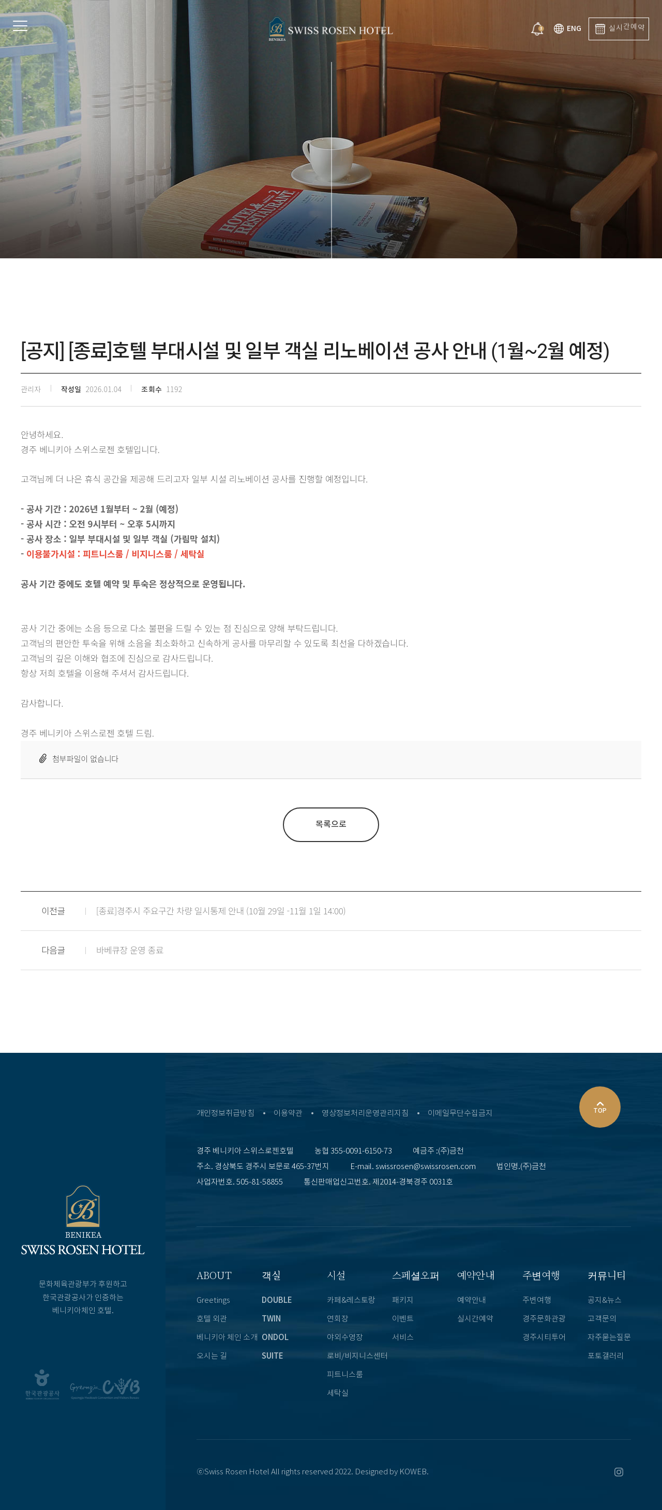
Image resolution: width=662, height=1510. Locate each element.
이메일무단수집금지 (460, 1113)
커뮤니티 (607, 1275)
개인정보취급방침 (225, 1113)
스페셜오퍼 (416, 1275)
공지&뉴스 (605, 1300)
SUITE (272, 1356)
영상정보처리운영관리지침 (365, 1113)
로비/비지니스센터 (357, 1356)
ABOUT (214, 1275)
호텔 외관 (212, 1319)
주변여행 (541, 1275)
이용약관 (288, 1113)
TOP (600, 1106)
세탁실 (338, 1393)
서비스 (403, 1337)
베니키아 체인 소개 (227, 1337)
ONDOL (275, 1337)
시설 (336, 1275)
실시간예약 (475, 1319)
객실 (271, 1275)
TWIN (271, 1319)
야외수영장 (345, 1337)
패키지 (403, 1300)
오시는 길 (212, 1356)
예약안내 (475, 1275)
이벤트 (403, 1319)
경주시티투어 (544, 1337)
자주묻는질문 (609, 1337)
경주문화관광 (544, 1319)
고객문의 (602, 1319)
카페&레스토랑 (351, 1300)
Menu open (56, 31)
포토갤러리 (606, 1356)
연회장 (338, 1319)
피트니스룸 (345, 1375)
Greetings (213, 1300)
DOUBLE (277, 1300)
